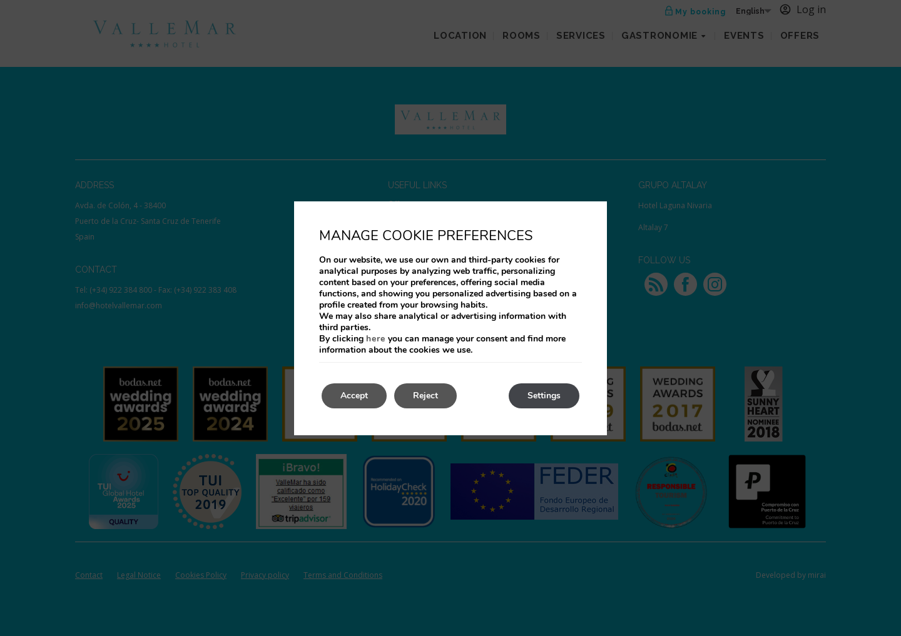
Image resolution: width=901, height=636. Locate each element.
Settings (544, 395)
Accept (354, 395)
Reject (425, 395)
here (375, 339)
